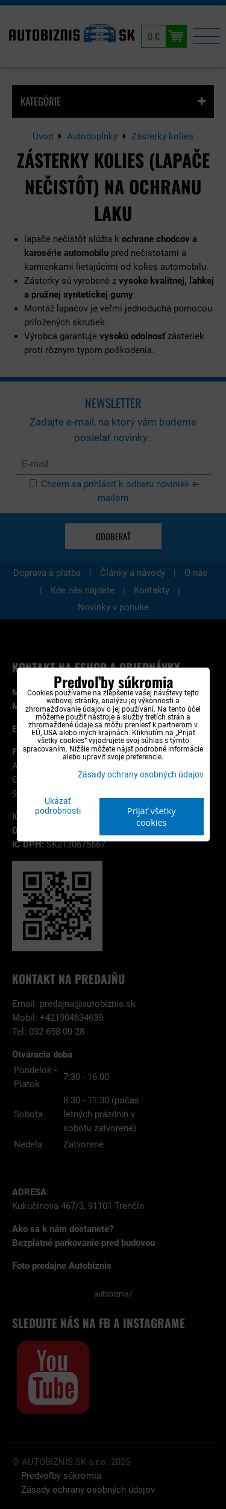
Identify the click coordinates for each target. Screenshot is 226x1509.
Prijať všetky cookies (151, 816)
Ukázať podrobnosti (58, 806)
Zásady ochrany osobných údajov (141, 775)
